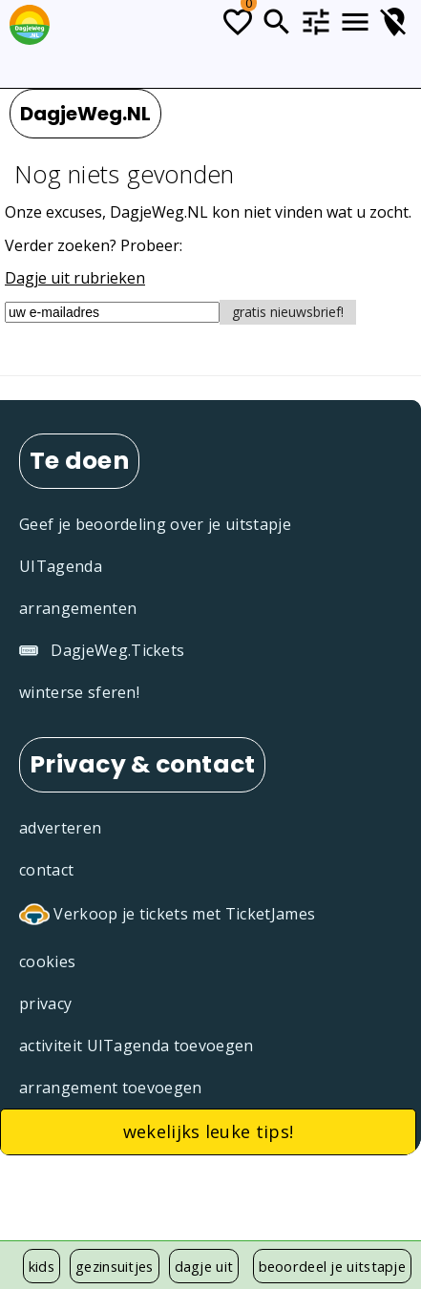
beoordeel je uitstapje (332, 1266)
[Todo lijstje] (238, 22)
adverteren (60, 827)
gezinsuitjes (114, 1266)
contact (46, 869)
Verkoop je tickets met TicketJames (167, 915)
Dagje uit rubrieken (75, 277)
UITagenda (60, 566)
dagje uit (204, 1266)
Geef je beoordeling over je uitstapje (155, 524)
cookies (47, 961)
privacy (45, 1003)
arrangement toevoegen (110, 1087)
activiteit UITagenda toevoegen (136, 1045)
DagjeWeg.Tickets (101, 650)
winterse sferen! (79, 692)
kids (41, 1266)
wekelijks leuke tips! (208, 1131)
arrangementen (78, 608)
